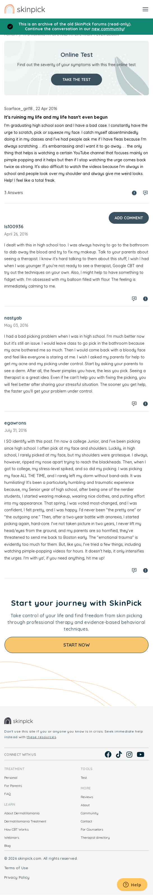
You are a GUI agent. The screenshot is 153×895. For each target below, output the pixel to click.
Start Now (76, 645)
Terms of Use (16, 868)
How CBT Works (16, 829)
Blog (7, 845)
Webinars (11, 837)
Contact (86, 821)
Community (89, 813)
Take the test (76, 79)
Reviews (87, 797)
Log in (145, 193)
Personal (10, 777)
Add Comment (129, 217)
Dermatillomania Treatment (25, 821)
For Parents (13, 786)
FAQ (7, 794)
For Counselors (92, 829)
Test (84, 777)
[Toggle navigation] (145, 9)
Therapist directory (95, 837)
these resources (41, 737)
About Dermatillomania (22, 813)
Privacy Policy (17, 877)
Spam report (134, 193)
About (85, 805)
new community (108, 28)
